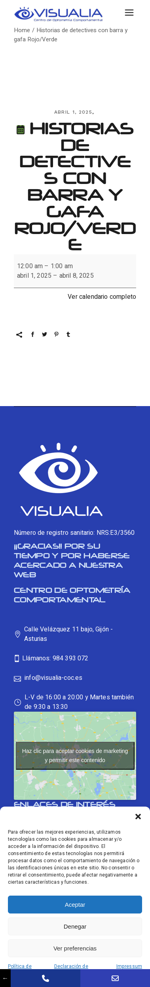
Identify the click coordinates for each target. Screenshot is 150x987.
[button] (138, 817)
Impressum (129, 966)
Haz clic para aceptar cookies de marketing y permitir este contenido (75, 755)
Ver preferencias (75, 948)
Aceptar (75, 904)
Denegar (75, 926)
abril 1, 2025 (73, 112)
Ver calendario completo (102, 297)
